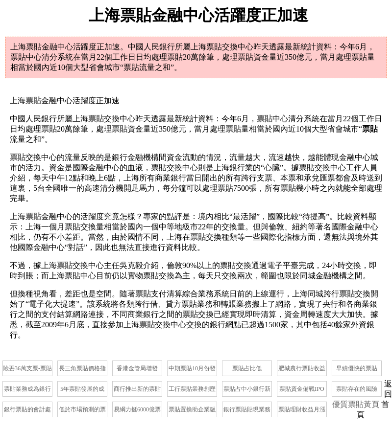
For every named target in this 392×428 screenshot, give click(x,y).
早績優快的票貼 (356, 368)
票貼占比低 (247, 368)
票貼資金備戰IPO (301, 388)
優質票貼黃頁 (355, 404)
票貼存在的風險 (356, 388)
